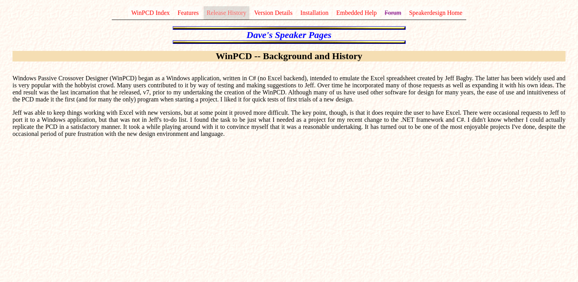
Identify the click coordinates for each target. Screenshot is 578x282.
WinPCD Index (150, 12)
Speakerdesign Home (435, 12)
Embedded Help (356, 12)
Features (188, 12)
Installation (315, 12)
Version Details (273, 12)
